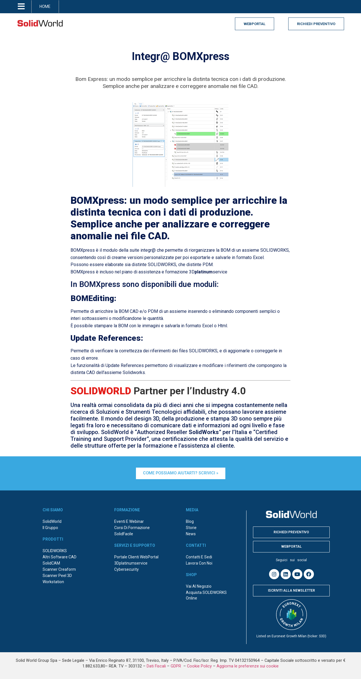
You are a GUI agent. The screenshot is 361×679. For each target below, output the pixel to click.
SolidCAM (51, 563)
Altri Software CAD (59, 557)
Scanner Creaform (59, 569)
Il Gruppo (50, 527)
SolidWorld (52, 521)
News (191, 534)
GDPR (176, 666)
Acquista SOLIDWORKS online (206, 595)
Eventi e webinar (129, 521)
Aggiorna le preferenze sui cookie (248, 666)
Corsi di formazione (132, 527)
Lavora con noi (199, 563)
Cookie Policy (199, 666)
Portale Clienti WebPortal (136, 557)
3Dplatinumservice (131, 563)
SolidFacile (123, 534)
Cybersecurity (126, 569)
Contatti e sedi (199, 557)
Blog (190, 521)
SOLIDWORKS (55, 550)
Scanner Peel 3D (57, 575)
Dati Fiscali (156, 666)
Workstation (53, 582)
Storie (191, 527)
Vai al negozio (199, 586)
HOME (44, 6)
